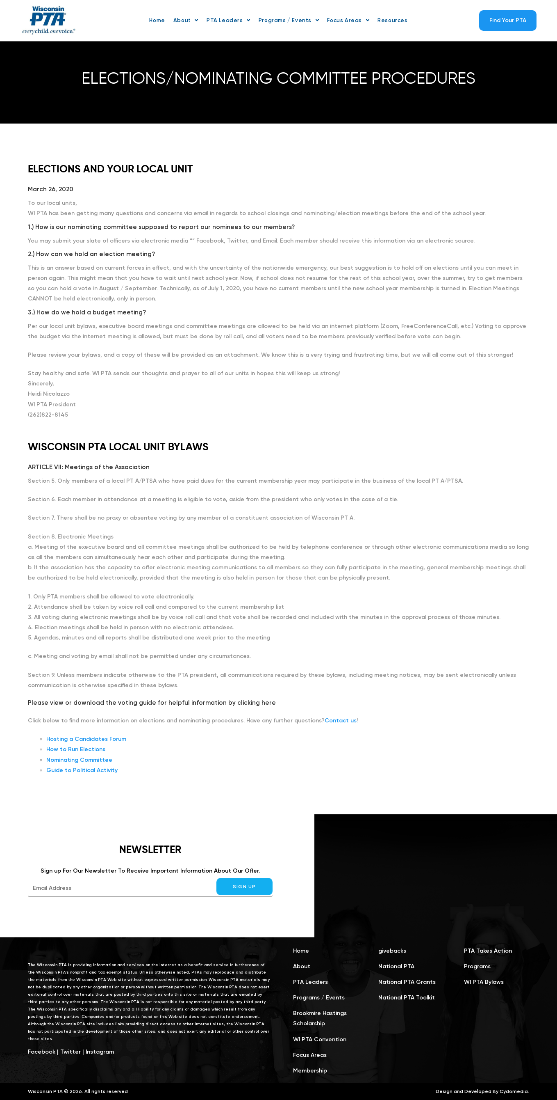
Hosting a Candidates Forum (86, 739)
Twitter (70, 1051)
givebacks (392, 950)
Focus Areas (310, 1055)
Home (301, 950)
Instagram (100, 1051)
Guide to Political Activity (82, 770)
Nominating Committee (79, 759)
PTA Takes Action (488, 950)
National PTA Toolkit (406, 997)
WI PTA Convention (319, 1039)
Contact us (341, 720)
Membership (310, 1070)
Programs (477, 966)
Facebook (41, 1051)
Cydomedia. (514, 1091)
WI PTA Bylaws (484, 982)
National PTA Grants (407, 982)
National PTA (396, 966)
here (268, 702)
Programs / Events (319, 997)
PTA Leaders (310, 982)
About (301, 966)
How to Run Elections (75, 749)
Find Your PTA (507, 20)
